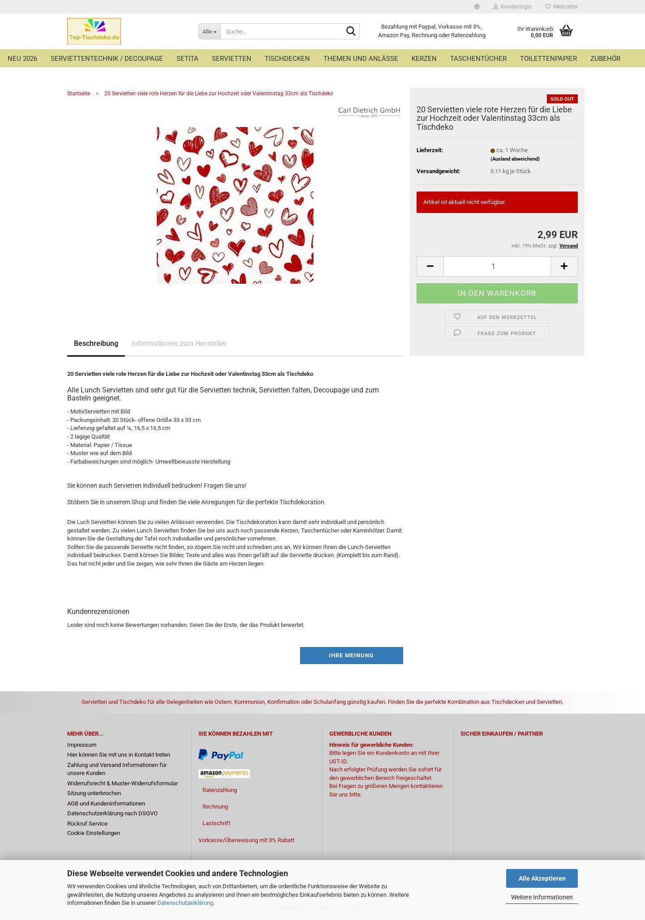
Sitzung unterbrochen (94, 793)
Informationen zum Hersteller (179, 343)
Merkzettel (561, 7)
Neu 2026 (22, 59)
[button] (477, 6)
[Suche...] (209, 31)
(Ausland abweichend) (515, 159)
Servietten (231, 59)
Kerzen (424, 59)
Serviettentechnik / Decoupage (107, 59)
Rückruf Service (87, 823)
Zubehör (605, 59)
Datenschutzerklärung (185, 902)
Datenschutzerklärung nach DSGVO (112, 813)
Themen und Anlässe (360, 59)
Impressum (81, 744)
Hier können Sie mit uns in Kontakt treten (118, 754)
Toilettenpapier (548, 59)
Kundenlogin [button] (512, 7)
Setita (187, 59)
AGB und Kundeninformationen (106, 803)
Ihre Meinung (351, 655)
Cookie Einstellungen (93, 833)
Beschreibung (96, 343)
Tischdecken (287, 59)
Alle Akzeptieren (542, 878)
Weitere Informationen (542, 897)
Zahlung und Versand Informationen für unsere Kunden (117, 769)
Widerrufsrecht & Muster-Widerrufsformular (122, 783)
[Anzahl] (497, 266)
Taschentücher (478, 59)
